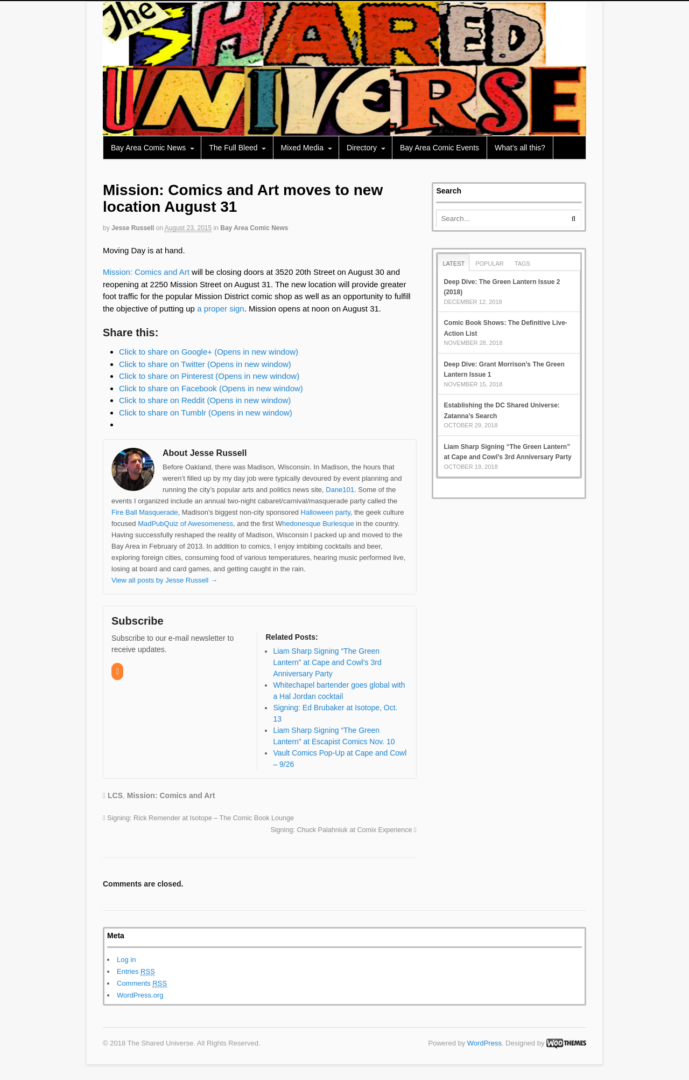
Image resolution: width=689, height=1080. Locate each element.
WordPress (484, 1043)
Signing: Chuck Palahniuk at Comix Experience (343, 830)
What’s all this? (520, 147)
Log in (126, 960)
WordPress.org (140, 995)
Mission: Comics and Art (146, 271)
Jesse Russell (132, 228)
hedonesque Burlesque (318, 524)
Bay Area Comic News (148, 147)
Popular (489, 263)
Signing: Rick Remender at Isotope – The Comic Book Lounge (198, 818)
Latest (453, 263)
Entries (136, 971)
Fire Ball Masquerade (144, 512)
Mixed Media (302, 147)
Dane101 (340, 490)
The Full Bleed (233, 147)
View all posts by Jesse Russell (164, 580)
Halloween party (325, 512)
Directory (362, 147)
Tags (522, 263)
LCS (115, 795)
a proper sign (220, 308)
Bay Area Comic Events (439, 147)
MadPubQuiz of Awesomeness (185, 524)
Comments (142, 983)
